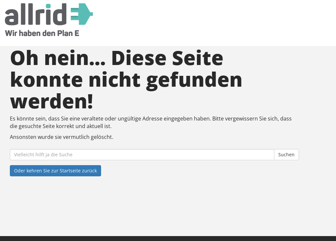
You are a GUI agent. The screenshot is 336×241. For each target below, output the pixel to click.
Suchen (286, 154)
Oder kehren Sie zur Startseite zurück (55, 170)
